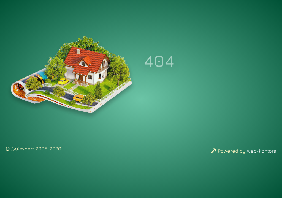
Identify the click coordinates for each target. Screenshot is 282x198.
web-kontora (261, 151)
